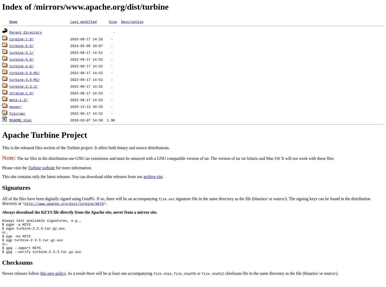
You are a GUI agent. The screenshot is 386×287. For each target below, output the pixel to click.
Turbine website (41, 168)
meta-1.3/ (18, 99)
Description (132, 21)
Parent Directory (25, 32)
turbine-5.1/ (21, 52)
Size (113, 21)
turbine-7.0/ (21, 39)
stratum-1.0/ (21, 93)
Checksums (17, 269)
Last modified (83, 21)
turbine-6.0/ (21, 45)
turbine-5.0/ (21, 59)
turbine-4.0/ (21, 66)
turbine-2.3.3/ (23, 86)
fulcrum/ (17, 113)
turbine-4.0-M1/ (24, 79)
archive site (153, 176)
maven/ (15, 106)
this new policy (53, 280)
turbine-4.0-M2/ (24, 72)
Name (13, 21)
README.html (20, 120)
